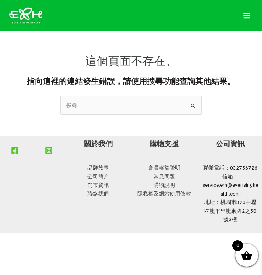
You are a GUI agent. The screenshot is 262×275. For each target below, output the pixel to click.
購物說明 (164, 185)
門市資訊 (98, 185)
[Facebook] (15, 150)
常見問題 (164, 176)
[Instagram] (49, 150)
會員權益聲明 (164, 168)
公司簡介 (98, 176)
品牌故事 (98, 168)
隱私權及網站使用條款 (164, 194)
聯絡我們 (98, 194)
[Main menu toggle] (246, 15)
